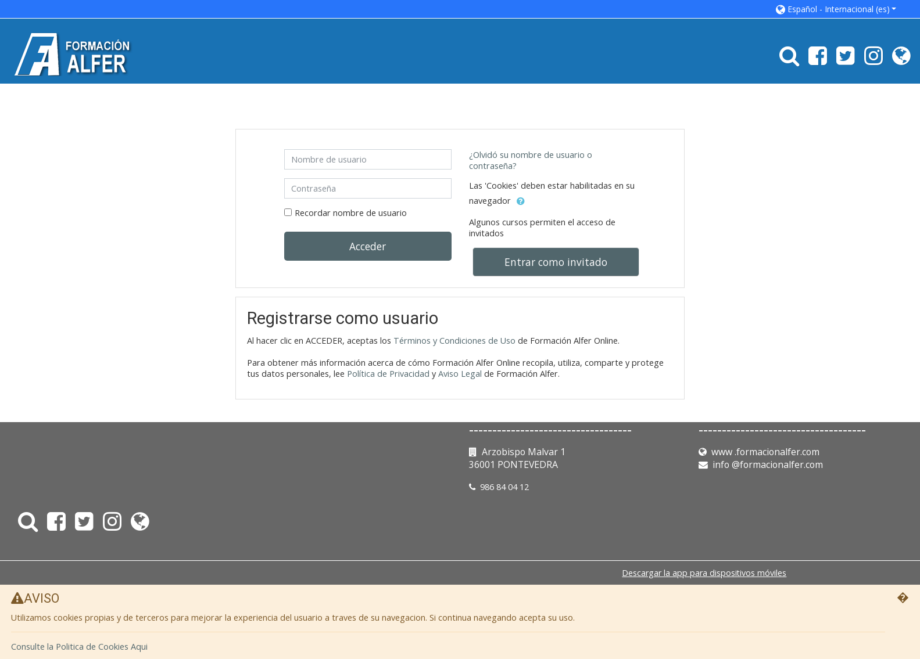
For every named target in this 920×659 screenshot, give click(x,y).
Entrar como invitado (555, 262)
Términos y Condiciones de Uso (454, 340)
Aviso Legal (460, 373)
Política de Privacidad (388, 373)
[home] (74, 53)
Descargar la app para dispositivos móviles (704, 572)
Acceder (367, 246)
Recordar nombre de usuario (351, 212)
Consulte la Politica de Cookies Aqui (79, 647)
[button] (836, 9)
